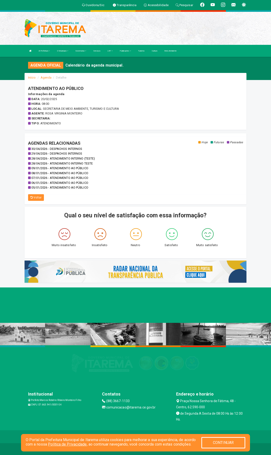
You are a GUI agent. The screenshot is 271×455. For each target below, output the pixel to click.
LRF (110, 51)
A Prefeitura (44, 51)
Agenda (46, 77)
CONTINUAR (223, 442)
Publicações (125, 51)
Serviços (96, 51)
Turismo (141, 51)
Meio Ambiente (170, 51)
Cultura (154, 51)
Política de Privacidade (67, 444)
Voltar (36, 197)
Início (32, 77)
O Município (62, 51)
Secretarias (80, 51)
